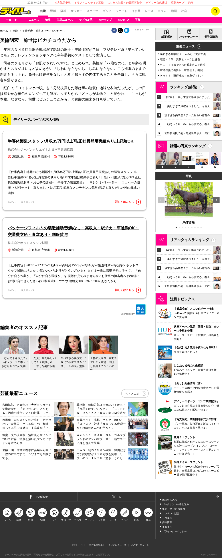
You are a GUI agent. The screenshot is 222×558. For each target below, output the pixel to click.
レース (149, 11)
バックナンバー (188, 36)
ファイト (121, 11)
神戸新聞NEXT (96, 545)
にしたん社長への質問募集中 (124, 2)
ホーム (4, 30)
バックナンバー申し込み (175, 504)
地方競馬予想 (63, 2)
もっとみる (132, 393)
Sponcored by (134, 309)
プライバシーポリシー (174, 531)
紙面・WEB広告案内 (173, 509)
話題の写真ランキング (188, 146)
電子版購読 (211, 36)
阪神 (63, 11)
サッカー (76, 11)
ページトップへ (217, 496)
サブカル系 (85, 19)
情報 (48, 19)
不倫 (137, 19)
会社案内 (167, 518)
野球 (53, 11)
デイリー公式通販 (156, 2)
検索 (215, 11)
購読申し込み (169, 500)
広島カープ (177, 2)
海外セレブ (105, 19)
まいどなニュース (117, 545)
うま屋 (136, 11)
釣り (190, 2)
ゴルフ (107, 11)
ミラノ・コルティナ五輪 (89, 2)
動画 (174, 11)
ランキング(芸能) (183, 87)
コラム (162, 11)
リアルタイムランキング (189, 240)
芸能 (43, 11)
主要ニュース (185, 46)
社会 (184, 11)
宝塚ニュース (65, 19)
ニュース (33, 19)
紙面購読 (166, 36)
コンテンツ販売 (170, 513)
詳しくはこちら (128, 202)
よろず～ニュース (140, 545)
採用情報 (167, 522)
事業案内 (167, 526)
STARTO (123, 19)
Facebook (42, 496)
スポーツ (92, 11)
